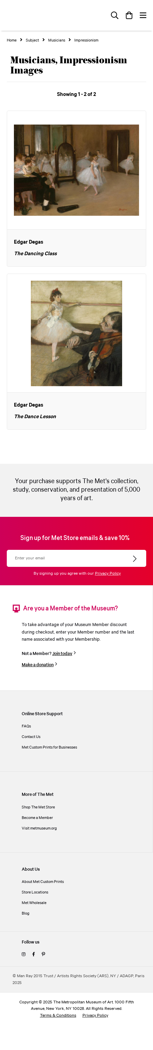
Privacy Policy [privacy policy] (95, 1015)
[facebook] (33, 954)
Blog (26, 913)
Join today (62, 654)
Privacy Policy (108, 573)
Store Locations (35, 892)
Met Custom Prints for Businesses (49, 747)
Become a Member (37, 817)
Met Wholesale (34, 902)
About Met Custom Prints (43, 881)
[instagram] (23, 954)
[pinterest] (43, 954)
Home (12, 40)
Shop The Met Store (38, 807)
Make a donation (38, 665)
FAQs (26, 726)
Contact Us (31, 736)
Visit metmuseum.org (39, 828)
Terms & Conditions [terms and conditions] (58, 1015)
